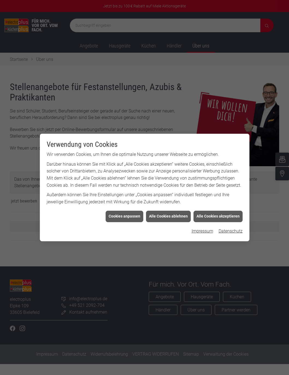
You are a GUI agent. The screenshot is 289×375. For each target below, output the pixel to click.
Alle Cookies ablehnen (168, 208)
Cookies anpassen (124, 208)
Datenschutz (231, 222)
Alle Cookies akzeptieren (218, 208)
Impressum (202, 222)
